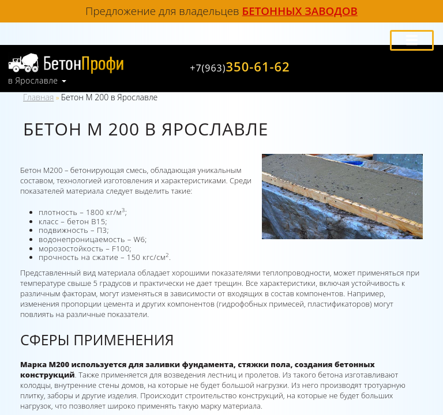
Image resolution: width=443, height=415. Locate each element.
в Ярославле (33, 81)
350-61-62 (240, 66)
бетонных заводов (300, 10)
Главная (38, 97)
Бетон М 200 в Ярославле (109, 97)
